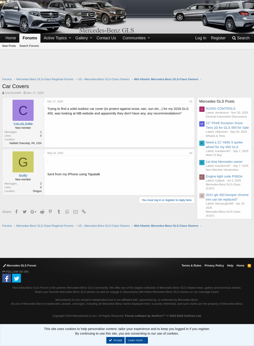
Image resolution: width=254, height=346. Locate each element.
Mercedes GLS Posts (217, 101)
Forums (30, 38)
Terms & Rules (191, 265)
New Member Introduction (222, 169)
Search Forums (29, 45)
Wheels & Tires (215, 136)
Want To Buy (214, 155)
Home (10, 38)
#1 (190, 101)
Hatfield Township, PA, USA (25, 143)
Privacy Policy (214, 265)
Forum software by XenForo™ (163, 315)
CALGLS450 (13, 92)
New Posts (9, 45)
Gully (23, 175)
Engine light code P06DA (224, 176)
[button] (70, 38)
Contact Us (106, 38)
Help (230, 265)
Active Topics (55, 38)
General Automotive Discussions (226, 116)
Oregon (37, 191)
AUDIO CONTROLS (221, 108)
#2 (190, 153)
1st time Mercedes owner (224, 161)
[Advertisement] (127, 66)
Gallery (81, 38)
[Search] (241, 38)
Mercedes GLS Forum (19, 265)
